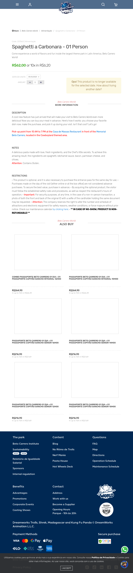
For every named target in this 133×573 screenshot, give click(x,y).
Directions (98, 455)
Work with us (60, 498)
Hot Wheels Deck (63, 466)
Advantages (20, 493)
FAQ (94, 443)
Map (95, 449)
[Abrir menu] (17, 4)
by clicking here (60, 209)
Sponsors (18, 468)
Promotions (20, 498)
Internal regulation (24, 474)
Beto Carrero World (30, 31)
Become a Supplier (64, 504)
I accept (66, 568)
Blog (55, 443)
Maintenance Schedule (105, 466)
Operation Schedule (104, 460)
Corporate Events (23, 504)
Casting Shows (21, 510)
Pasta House (60, 460)
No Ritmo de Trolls (63, 449)
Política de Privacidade (103, 557)
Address (57, 493)
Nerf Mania (59, 455)
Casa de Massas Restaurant (67, 131)
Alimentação (46, 31)
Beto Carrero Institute (26, 443)
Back (15, 31)
